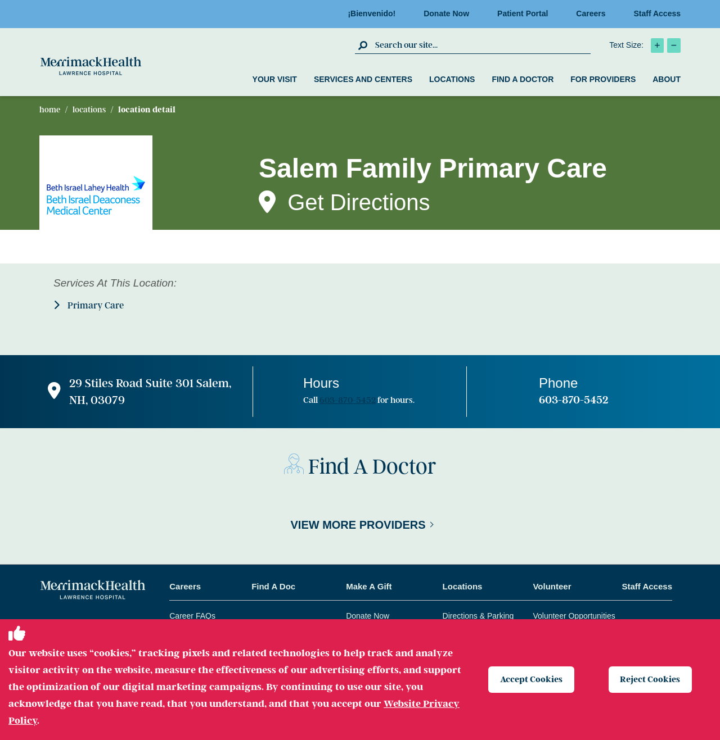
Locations (452, 79)
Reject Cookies (650, 679)
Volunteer (552, 586)
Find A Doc (273, 586)
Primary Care (88, 305)
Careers (594, 13)
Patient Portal (526, 13)
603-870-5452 (348, 400)
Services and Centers (363, 79)
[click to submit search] (363, 45)
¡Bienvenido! (375, 13)
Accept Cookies (531, 679)
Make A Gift (369, 586)
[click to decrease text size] (674, 45)
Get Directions (358, 202)
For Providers (603, 79)
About (666, 79)
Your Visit (275, 79)
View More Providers (357, 525)
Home (49, 109)
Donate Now (450, 13)
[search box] (481, 45)
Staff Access (657, 13)
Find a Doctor (523, 79)
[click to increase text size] (657, 45)
